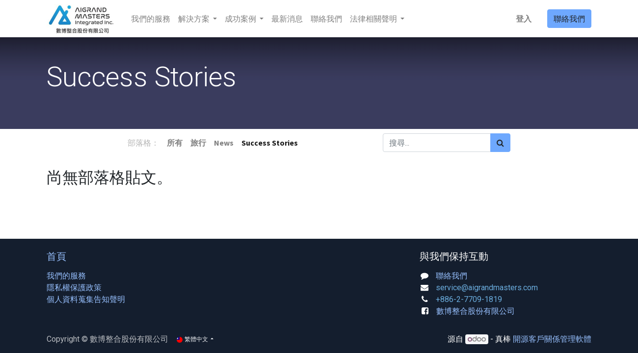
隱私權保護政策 (74, 287)
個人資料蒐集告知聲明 (86, 299)
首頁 (56, 256)
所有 (175, 143)
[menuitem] (150, 18)
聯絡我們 (569, 19)
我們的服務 (66, 275)
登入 (524, 19)
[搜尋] (500, 142)
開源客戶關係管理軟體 (552, 339)
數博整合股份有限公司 (475, 311)
